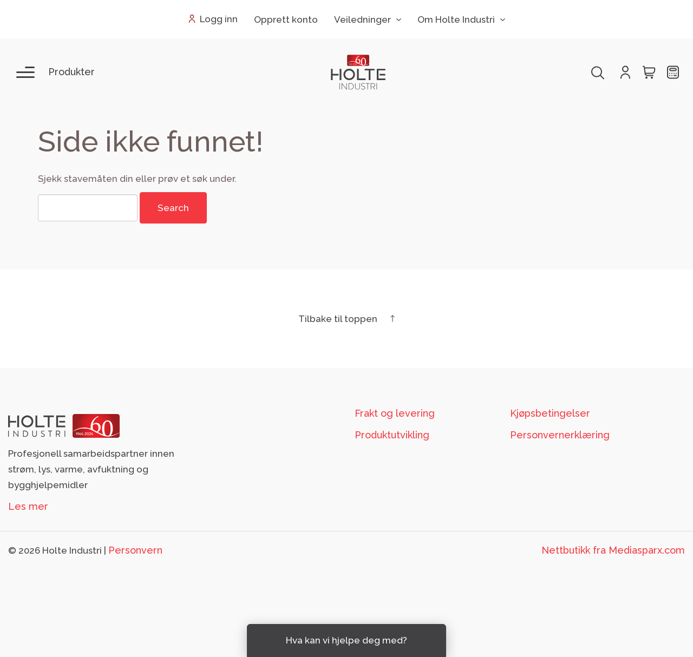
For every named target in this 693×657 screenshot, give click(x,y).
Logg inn (219, 19)
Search (173, 207)
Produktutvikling (392, 435)
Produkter (71, 71)
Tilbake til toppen (346, 318)
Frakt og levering (395, 413)
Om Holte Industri (456, 19)
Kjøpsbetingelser (550, 413)
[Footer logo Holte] (64, 425)
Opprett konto (286, 19)
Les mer (28, 506)
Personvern (135, 550)
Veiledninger (362, 19)
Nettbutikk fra (613, 550)
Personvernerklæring (560, 435)
